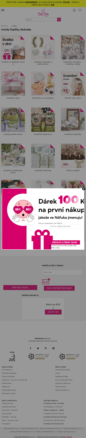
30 (36, 2)
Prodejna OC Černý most (54, 424)
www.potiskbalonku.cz (46, 432)
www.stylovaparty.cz (67, 432)
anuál (14, 417)
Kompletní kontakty (62, 370)
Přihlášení (74, 10)
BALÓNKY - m (7, 417)
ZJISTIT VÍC (53, 312)
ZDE (52, 5)
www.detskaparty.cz (73, 428)
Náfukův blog (20, 287)
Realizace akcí (60, 387)
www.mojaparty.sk (30, 428)
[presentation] (64, 235)
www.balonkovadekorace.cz (22, 432)
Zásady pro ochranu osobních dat (14, 380)
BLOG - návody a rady (10, 420)
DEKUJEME (30, 2)
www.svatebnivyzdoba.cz (51, 428)
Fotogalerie (6, 424)
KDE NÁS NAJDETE (51, 401)
